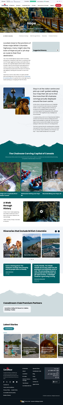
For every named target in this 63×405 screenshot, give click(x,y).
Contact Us (6, 384)
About (24, 371)
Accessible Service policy (9, 392)
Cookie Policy (14, 390)
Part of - (34, 401)
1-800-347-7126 (53, 370)
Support (52, 5)
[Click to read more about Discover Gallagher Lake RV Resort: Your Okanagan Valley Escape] (48, 346)
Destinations (31, 28)
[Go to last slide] (2, 180)
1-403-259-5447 (53, 374)
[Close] (14, 5)
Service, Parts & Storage (43, 5)
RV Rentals (11, 5)
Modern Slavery (7, 395)
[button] (19, 189)
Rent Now (58, 5)
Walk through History (35, 36)
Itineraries (44, 36)
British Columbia (39, 28)
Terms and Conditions (8, 387)
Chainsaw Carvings (23, 36)
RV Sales (33, 5)
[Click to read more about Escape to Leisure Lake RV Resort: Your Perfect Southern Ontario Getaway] (12, 346)
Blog (34, 373)
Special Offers (36, 368)
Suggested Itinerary (46, 50)
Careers (35, 379)
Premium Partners (53, 36)
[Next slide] (60, 180)
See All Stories (8, 328)
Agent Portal (36, 384)
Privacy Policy (6, 390)
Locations (25, 373)
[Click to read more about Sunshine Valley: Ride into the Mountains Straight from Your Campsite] (30, 346)
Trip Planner (23, 28)
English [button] (4, 1)
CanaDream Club (26, 5)
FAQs (34, 376)
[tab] (31, 259)
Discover (18, 5)
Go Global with (27, 385)
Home (17, 28)
